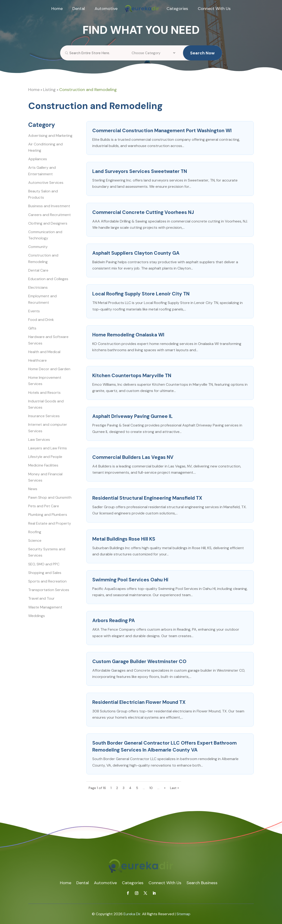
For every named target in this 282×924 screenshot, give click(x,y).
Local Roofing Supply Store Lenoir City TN (140, 294)
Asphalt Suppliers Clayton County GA (136, 253)
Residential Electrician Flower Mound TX (139, 702)
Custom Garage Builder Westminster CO (139, 661)
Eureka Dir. (132, 913)
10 (151, 788)
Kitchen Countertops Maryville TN (131, 375)
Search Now (202, 56)
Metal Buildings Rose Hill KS (123, 539)
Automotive (106, 8)
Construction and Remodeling (88, 89)
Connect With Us (214, 8)
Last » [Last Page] (174, 788)
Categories (177, 8)
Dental (78, 8)
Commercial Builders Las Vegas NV (133, 457)
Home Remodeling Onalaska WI (128, 335)
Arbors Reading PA (113, 620)
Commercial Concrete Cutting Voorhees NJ (143, 212)
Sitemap (183, 913)
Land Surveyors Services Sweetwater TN (139, 171)
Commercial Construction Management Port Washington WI (162, 130)
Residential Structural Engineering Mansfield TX (147, 498)
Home (57, 8)
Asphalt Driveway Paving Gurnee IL (132, 416)
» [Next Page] (164, 788)
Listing (49, 89)
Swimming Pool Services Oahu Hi (130, 579)
